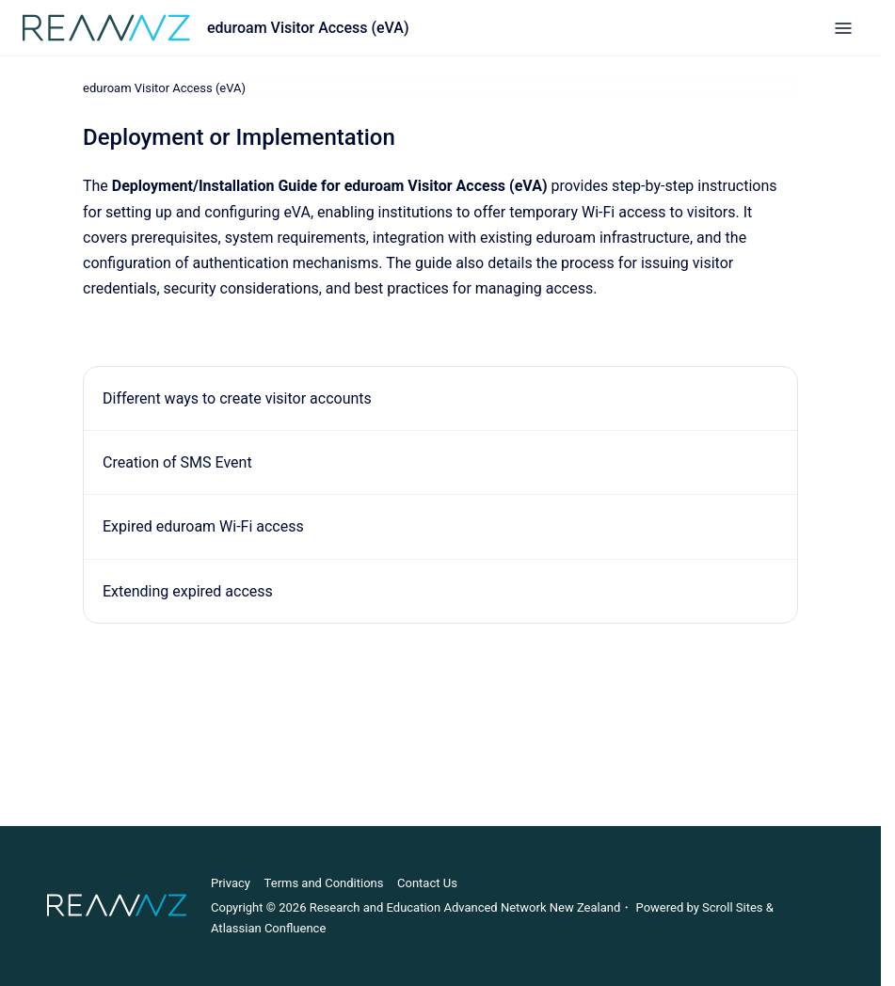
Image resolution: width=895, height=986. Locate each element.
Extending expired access (188, 590)
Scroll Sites (732, 907)
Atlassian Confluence (268, 928)
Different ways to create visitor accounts (237, 398)
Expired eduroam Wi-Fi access (203, 526)
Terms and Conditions (324, 883)
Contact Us (427, 883)
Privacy (230, 883)
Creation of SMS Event (177, 462)
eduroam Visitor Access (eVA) (308, 28)
